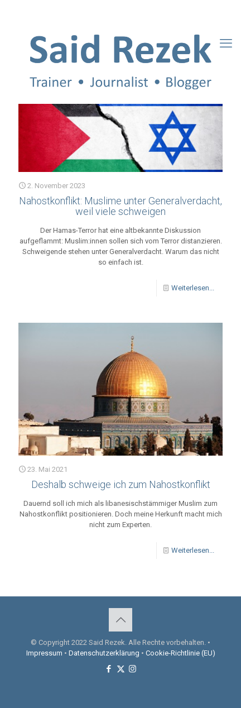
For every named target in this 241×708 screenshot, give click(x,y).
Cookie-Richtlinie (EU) (180, 653)
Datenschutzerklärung (104, 653)
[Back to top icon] (120, 620)
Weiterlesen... (192, 288)
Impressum (44, 653)
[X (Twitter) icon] (121, 12)
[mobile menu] (225, 43)
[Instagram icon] (135, 12)
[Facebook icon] (107, 12)
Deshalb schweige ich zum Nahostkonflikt (120, 484)
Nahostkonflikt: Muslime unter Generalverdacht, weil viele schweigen (120, 206)
